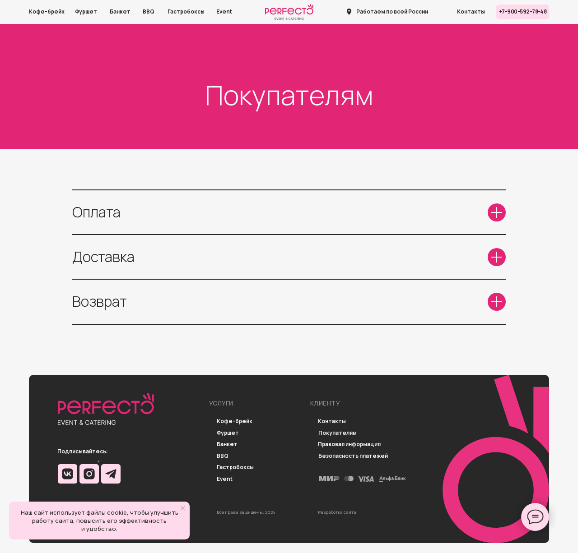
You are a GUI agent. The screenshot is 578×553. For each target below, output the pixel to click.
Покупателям (337, 433)
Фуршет (86, 11)
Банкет (120, 11)
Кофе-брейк (47, 11)
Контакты (471, 11)
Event (224, 11)
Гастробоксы (186, 11)
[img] (67, 474)
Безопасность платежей (353, 456)
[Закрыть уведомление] (182, 508)
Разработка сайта (337, 512)
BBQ (148, 11)
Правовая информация (349, 444)
